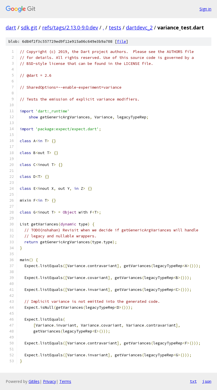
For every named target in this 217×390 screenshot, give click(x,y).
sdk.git (29, 27)
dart (11, 27)
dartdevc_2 (139, 27)
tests (115, 27)
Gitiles (34, 381)
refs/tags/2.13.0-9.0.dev (70, 27)
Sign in (205, 9)
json (206, 381)
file (121, 41)
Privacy (49, 381)
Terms (65, 381)
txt (193, 381)
